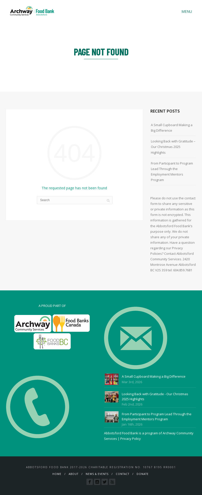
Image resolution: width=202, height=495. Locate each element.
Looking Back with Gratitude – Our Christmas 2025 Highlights (173, 146)
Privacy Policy (130, 438)
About (73, 474)
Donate (143, 474)
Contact (122, 474)
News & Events (97, 474)
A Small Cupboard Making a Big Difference (171, 128)
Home (56, 474)
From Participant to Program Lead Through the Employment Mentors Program (172, 171)
